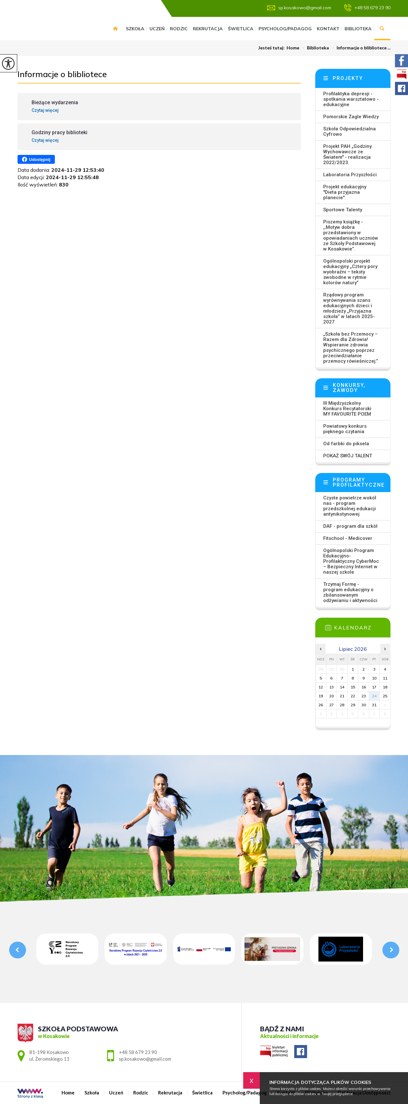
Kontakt (328, 29)
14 (342, 687)
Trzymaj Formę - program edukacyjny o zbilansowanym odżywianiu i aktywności (350, 592)
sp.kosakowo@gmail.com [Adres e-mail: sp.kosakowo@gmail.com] (145, 1059)
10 (374, 678)
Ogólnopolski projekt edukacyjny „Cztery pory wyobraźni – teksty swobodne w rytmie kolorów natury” (350, 272)
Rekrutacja (208, 29)
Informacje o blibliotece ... (359, 48)
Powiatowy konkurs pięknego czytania (345, 428)
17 (374, 687)
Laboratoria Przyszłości (350, 175)
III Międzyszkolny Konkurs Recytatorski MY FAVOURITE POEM (347, 408)
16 (363, 687)
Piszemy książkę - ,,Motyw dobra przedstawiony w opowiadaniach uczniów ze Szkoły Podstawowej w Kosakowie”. (350, 235)
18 (385, 687)
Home (115, 28)
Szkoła (135, 29)
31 (374, 704)
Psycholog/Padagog (285, 29)
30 (363, 704)
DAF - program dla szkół (350, 526)
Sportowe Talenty (342, 210)
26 (320, 704)
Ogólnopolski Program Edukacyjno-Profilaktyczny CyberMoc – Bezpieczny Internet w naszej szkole (351, 561)
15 (353, 687)
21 (342, 696)
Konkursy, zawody (349, 387)
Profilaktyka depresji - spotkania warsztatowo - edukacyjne (351, 99)
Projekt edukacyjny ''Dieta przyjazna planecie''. (344, 192)
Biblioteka (358, 29)
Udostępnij (36, 159)
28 (342, 704)
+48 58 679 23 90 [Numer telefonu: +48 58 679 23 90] (138, 1052)
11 (385, 678)
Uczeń (157, 29)
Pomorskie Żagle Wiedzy (351, 117)
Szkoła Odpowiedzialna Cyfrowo (349, 131)
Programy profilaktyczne (359, 482)
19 (320, 696)
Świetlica (240, 29)
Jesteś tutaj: (272, 48)
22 (353, 696)
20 (331, 696)
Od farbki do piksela (346, 444)
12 (320, 687)
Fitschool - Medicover (347, 538)
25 (385, 696)
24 (374, 696)
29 (353, 704)
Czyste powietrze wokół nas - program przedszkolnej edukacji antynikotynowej (349, 506)
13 (331, 687)
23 (363, 696)
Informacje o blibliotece (62, 74)
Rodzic (179, 29)
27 (331, 704)
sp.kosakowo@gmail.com (299, 8)
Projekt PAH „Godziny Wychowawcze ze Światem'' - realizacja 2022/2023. (347, 154)
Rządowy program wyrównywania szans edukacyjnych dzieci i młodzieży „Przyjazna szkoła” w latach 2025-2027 (349, 308)
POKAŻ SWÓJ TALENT (347, 456)
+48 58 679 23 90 (367, 7)
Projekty (348, 78)
